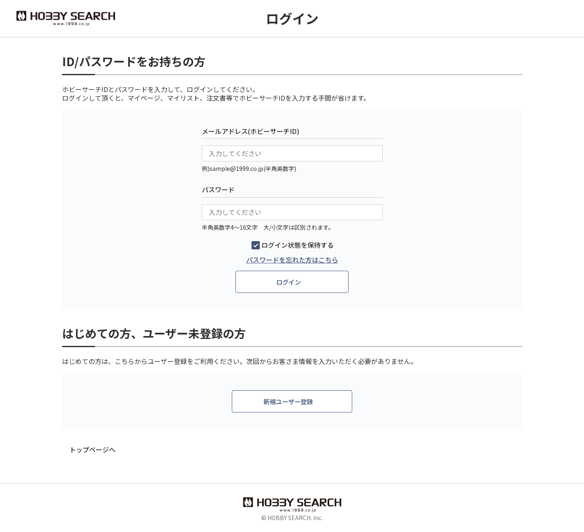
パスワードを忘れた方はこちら (292, 260)
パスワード (218, 189)
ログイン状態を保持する (297, 245)
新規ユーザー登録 (288, 402)
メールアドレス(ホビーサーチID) (250, 131)
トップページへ (92, 450)
